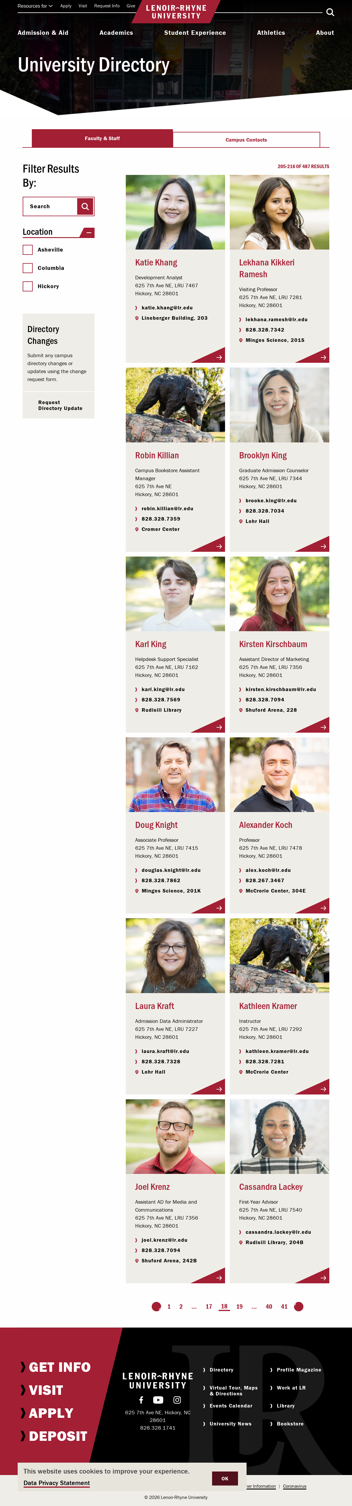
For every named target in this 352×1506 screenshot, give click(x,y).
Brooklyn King (263, 454)
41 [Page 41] (284, 1306)
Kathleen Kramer (268, 1005)
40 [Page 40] (269, 1306)
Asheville (43, 249)
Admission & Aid (43, 33)
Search (40, 206)
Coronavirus (294, 1486)
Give (131, 6)
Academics (116, 33)
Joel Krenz (152, 1186)
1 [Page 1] (169, 1306)
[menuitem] (43, 33)
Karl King (150, 643)
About (325, 33)
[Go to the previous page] (156, 1306)
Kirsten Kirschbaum (273, 643)
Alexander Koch (265, 824)
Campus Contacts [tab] (246, 139)
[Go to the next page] (298, 1306)
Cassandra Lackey (271, 1186)
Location (59, 231)
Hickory (41, 286)
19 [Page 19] (239, 1306)
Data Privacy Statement (57, 1483)
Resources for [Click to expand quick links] (35, 6)
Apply (66, 6)
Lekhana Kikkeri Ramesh (267, 267)
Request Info (107, 6)
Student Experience (195, 33)
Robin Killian (157, 454)
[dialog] (132, 1477)
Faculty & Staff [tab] (102, 138)
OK (225, 1478)
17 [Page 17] (209, 1306)
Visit (83, 6)
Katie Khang (156, 262)
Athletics (271, 33)
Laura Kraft (154, 1005)
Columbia (44, 268)
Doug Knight (156, 824)
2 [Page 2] (181, 1306)
